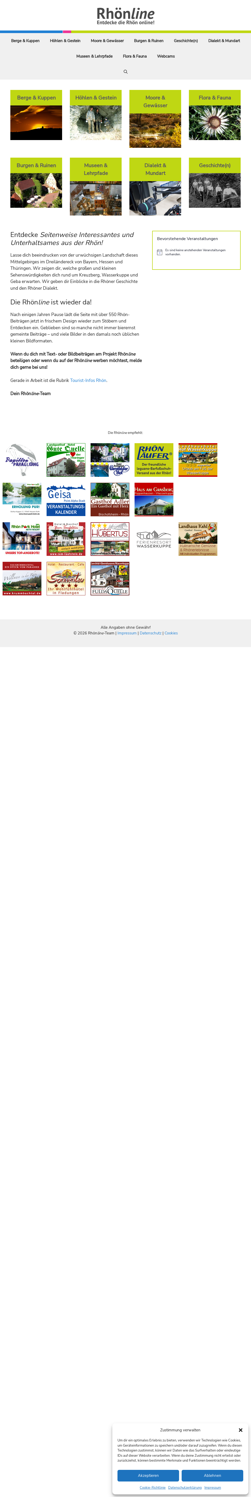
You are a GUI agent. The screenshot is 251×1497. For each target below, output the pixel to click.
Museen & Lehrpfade (94, 56)
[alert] (196, 252)
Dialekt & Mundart (224, 40)
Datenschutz (150, 633)
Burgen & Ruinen (149, 40)
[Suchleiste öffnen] (126, 72)
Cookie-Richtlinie (153, 1487)
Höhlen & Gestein (65, 40)
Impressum (212, 1487)
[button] (240, 1430)
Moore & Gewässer (107, 40)
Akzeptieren (148, 1475)
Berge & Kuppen (25, 40)
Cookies (171, 633)
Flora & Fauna (135, 56)
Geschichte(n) (186, 40)
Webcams (166, 56)
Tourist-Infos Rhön (88, 380)
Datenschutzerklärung (185, 1487)
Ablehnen (212, 1475)
